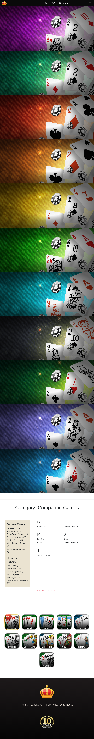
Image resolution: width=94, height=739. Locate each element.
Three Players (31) (15, 571)
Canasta (46, 659)
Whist (29, 622)
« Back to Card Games (47, 590)
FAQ (53, 3)
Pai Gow (41, 539)
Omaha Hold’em (71, 526)
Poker (39, 542)
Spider (46, 622)
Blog (47, 3)
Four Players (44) (14, 574)
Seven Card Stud (71, 542)
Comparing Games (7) (16, 537)
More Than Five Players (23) (17, 582)
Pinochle (12, 640)
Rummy (81, 640)
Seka (66, 539)
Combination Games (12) (16, 550)
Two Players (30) (14, 568)
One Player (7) (13, 565)
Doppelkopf (46, 640)
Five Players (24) (14, 577)
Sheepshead (29, 640)
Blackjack (41, 526)
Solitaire (64, 622)
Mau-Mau (81, 622)
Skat (64, 640)
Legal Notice (66, 704)
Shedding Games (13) (16, 531)
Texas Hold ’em (44, 555)
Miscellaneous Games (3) (16, 544)
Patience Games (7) (15, 528)
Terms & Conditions (31, 704)
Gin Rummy (12, 622)
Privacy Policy (51, 704)
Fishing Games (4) (15, 540)
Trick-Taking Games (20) (17, 534)
